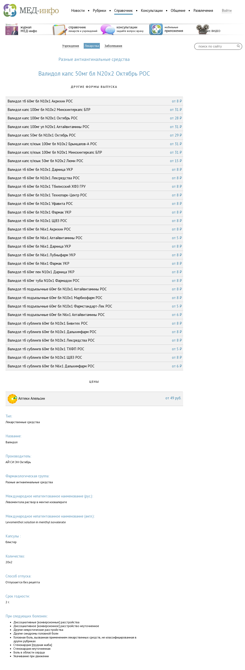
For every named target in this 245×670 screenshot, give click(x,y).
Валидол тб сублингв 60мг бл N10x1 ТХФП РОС (94, 348)
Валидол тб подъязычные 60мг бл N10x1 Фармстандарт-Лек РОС (94, 306)
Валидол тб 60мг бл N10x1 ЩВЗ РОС (94, 220)
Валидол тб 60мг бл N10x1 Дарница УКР (94, 169)
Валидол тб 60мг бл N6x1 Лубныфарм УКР (94, 254)
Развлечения (203, 10)
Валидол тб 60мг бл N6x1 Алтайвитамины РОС (94, 237)
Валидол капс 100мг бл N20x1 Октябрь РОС (94, 118)
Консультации (152, 10)
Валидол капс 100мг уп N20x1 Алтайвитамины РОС (94, 126)
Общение (178, 10)
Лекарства (92, 46)
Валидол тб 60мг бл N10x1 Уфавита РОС (94, 203)
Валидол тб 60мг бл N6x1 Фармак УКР (94, 263)
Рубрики (99, 10)
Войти (227, 10)
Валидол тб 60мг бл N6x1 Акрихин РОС (94, 229)
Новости (78, 10)
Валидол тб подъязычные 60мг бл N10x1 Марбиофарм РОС (94, 297)
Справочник (123, 10)
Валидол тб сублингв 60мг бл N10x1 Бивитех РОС (94, 323)
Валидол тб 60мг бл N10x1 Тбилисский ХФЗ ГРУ (94, 186)
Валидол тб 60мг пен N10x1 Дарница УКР (94, 271)
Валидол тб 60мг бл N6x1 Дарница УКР (94, 246)
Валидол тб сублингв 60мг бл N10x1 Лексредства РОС (94, 340)
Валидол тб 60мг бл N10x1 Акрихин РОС (94, 101)
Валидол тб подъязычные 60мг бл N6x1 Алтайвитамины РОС (94, 314)
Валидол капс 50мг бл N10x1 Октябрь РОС (94, 135)
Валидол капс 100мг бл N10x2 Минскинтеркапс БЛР (94, 109)
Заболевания (113, 46)
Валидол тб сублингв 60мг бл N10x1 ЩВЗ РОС (94, 357)
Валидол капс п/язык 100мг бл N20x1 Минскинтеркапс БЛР (94, 152)
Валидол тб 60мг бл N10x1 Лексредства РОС (94, 177)
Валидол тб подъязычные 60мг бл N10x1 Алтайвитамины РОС (94, 289)
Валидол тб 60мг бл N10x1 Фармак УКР (94, 212)
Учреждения (70, 46)
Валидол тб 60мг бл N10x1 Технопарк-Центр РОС (94, 195)
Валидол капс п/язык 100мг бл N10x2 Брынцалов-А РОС (94, 143)
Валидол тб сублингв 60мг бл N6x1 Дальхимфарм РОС (94, 366)
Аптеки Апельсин (94, 399)
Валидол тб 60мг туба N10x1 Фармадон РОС (94, 280)
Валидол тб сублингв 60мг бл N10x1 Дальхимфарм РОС (94, 331)
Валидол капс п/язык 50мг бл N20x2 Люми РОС (94, 160)
